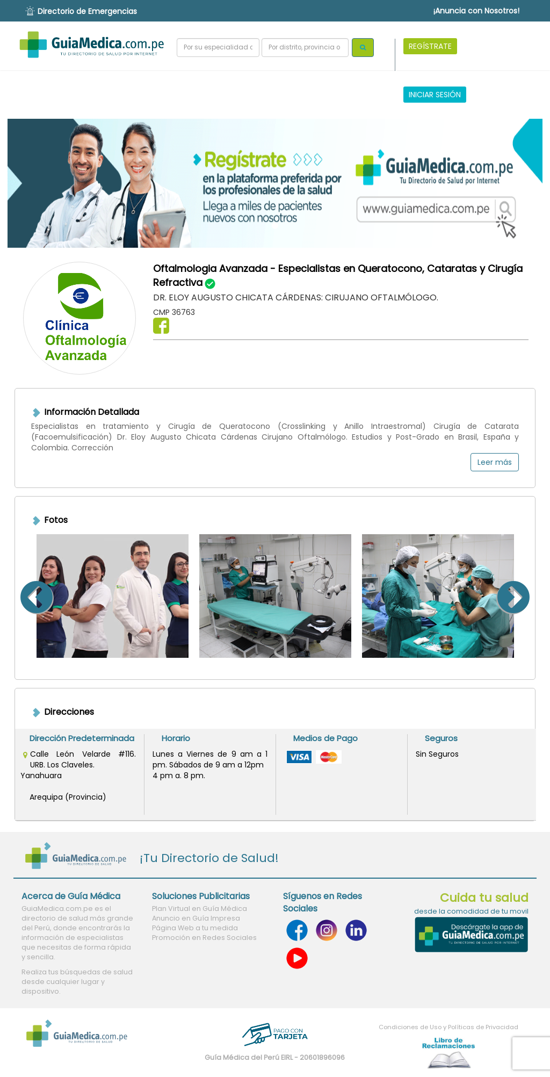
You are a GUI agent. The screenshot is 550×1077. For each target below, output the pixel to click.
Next (527, 596)
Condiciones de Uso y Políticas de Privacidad (448, 1027)
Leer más (494, 462)
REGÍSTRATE (430, 46)
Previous (23, 596)
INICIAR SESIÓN (435, 94)
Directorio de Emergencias (87, 11)
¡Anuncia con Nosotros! (476, 10)
